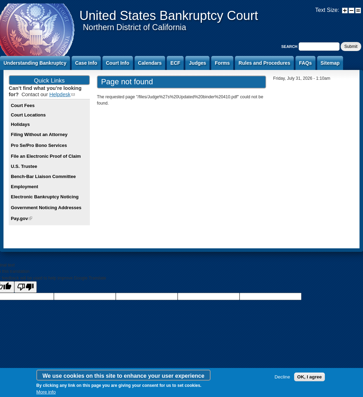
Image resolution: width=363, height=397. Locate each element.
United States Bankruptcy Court (168, 15)
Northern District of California (134, 27)
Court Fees (23, 105)
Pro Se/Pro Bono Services (39, 145)
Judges (197, 63)
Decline (282, 377)
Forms (222, 63)
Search (289, 46)
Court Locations (28, 115)
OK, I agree (309, 377)
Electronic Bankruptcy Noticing (45, 196)
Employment (24, 186)
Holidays (20, 124)
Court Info (117, 63)
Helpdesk (62, 94)
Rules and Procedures (264, 63)
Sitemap (330, 63)
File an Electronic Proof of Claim (46, 156)
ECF (175, 63)
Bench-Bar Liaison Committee (43, 176)
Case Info (86, 63)
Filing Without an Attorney (39, 134)
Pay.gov (21, 218)
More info (46, 392)
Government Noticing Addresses (46, 207)
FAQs (305, 63)
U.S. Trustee (24, 166)
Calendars (150, 63)
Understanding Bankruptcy (34, 63)
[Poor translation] (25, 287)
